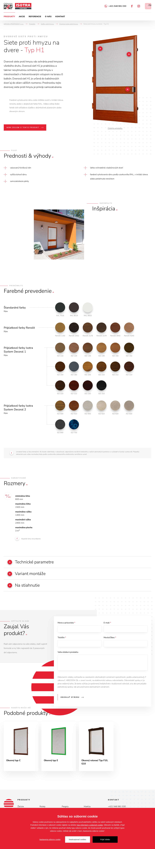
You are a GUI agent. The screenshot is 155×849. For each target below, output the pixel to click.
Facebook (131, 6)
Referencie (35, 16)
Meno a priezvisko (66, 622)
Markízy (87, 806)
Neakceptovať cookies (77, 839)
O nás (48, 16)
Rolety (42, 806)
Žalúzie (21, 806)
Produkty (9, 16)
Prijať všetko (105, 839)
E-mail (107, 622)
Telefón (62, 637)
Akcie (22, 16)
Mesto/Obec (110, 637)
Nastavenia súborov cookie (49, 839)
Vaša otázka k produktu (68, 652)
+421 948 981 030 (117, 6)
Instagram (138, 6)
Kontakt (60, 16)
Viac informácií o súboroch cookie (90, 825)
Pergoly (65, 806)
